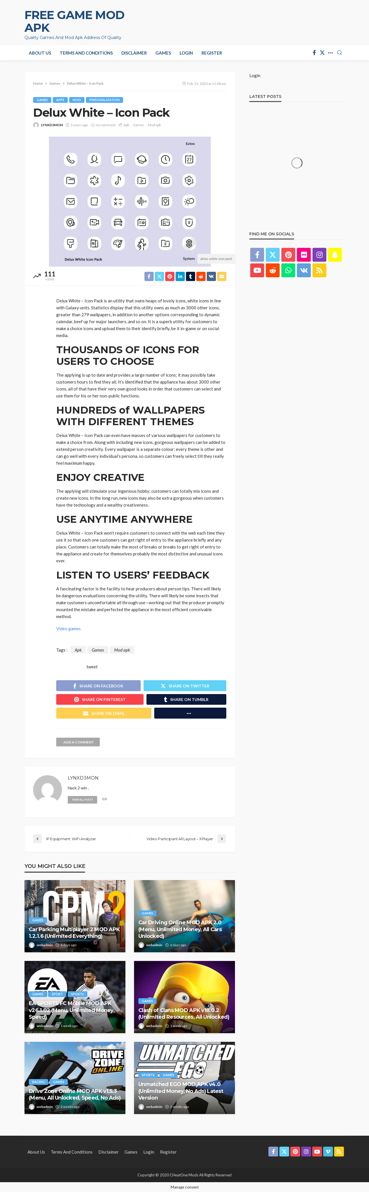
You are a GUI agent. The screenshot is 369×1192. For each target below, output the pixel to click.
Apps (60, 100)
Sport (57, 994)
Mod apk (154, 125)
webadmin (45, 945)
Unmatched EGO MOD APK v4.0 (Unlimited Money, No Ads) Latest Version (180, 1091)
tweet (92, 666)
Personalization (104, 100)
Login (186, 52)
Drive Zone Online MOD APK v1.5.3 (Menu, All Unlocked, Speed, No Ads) (75, 1094)
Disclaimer (134, 52)
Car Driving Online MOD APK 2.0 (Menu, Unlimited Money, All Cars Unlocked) (180, 929)
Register (212, 52)
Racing (38, 1082)
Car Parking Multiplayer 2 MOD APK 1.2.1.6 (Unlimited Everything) (74, 932)
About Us (40, 52)
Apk (126, 125)
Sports (77, 994)
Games (163, 52)
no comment (106, 125)
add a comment (78, 742)
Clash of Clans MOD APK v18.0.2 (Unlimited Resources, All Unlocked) (183, 1013)
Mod (77, 100)
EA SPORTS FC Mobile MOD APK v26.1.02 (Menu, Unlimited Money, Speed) (71, 1010)
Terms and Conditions (86, 52)
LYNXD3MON (52, 125)
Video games (68, 628)
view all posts (82, 799)
